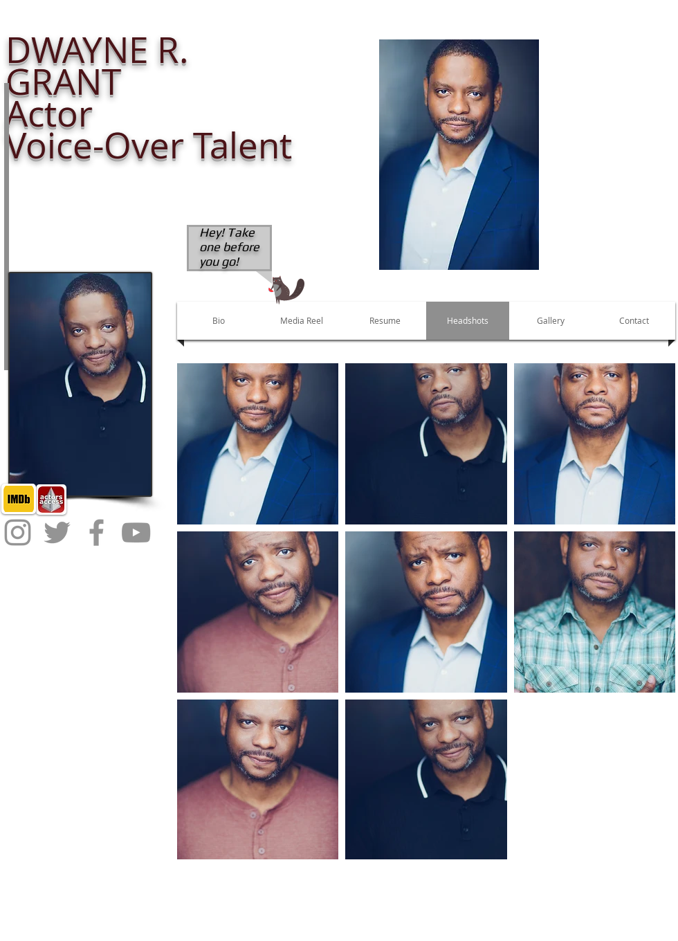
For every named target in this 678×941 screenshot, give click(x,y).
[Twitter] (57, 532)
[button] (459, 154)
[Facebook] (96, 532)
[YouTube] (136, 532)
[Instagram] (17, 532)
